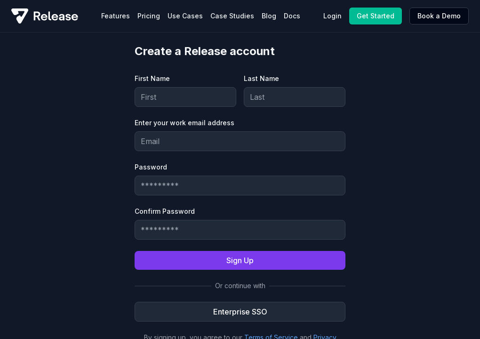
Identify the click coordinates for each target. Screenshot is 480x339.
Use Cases (185, 16)
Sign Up (240, 260)
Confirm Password (165, 211)
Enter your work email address (184, 123)
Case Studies (232, 16)
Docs (292, 16)
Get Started (375, 16)
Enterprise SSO (240, 311)
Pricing (148, 16)
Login (332, 16)
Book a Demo (439, 16)
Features (115, 16)
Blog (269, 16)
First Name (152, 78)
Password (151, 167)
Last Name (261, 78)
